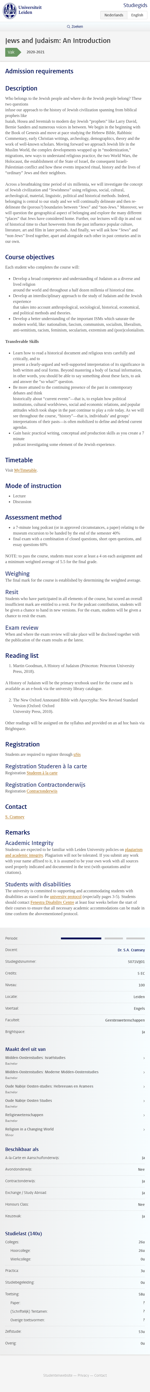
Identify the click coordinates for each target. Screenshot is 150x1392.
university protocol (66, 896)
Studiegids (135, 5)
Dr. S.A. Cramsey (131, 950)
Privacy (83, 1375)
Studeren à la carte (42, 773)
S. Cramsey (14, 817)
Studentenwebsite (57, 1375)
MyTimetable (25, 470)
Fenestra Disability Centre (52, 902)
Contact (100, 1375)
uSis (77, 754)
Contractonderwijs (42, 791)
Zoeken (77, 26)
